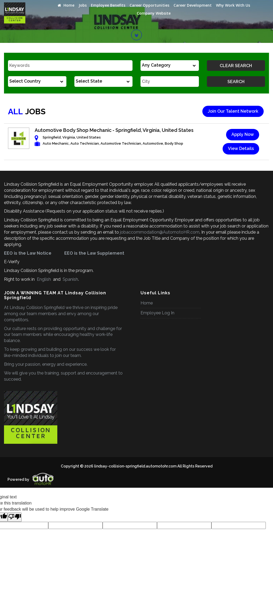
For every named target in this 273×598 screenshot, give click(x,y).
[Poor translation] (15, 517)
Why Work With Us (233, 5)
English (44, 279)
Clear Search (236, 65)
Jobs (83, 5)
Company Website (154, 13)
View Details (241, 148)
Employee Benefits (108, 5)
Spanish (70, 279)
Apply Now (242, 134)
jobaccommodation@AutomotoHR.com (159, 232)
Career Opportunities (149, 5)
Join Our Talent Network (233, 111)
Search (235, 81)
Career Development (193, 5)
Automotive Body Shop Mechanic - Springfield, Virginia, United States (114, 130)
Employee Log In (157, 312)
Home (66, 5)
